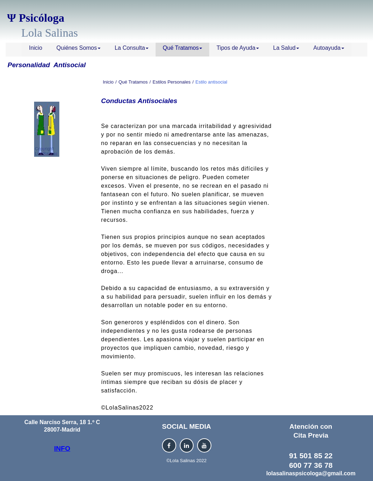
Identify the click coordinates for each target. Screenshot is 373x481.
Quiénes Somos (78, 48)
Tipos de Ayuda (237, 48)
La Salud (286, 48)
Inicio (35, 48)
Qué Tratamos (182, 48)
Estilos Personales (171, 82)
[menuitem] (35, 50)
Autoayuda (328, 48)
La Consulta (131, 48)
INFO (62, 448)
